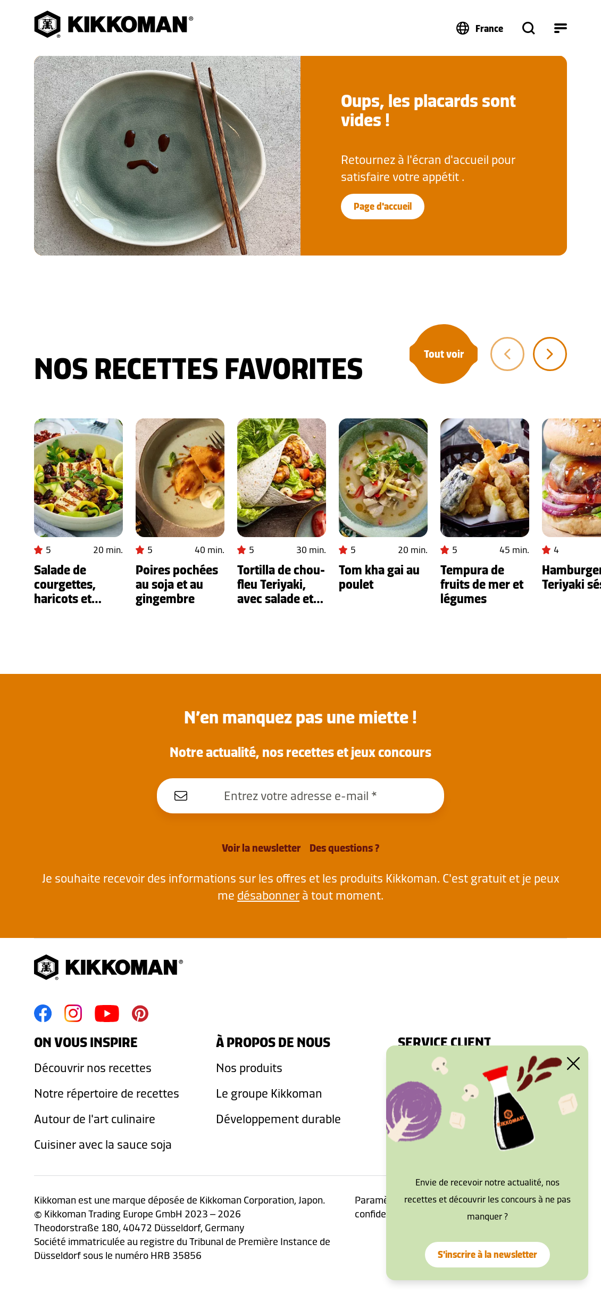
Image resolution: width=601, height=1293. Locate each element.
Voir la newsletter (261, 848)
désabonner (268, 895)
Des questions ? (344, 848)
